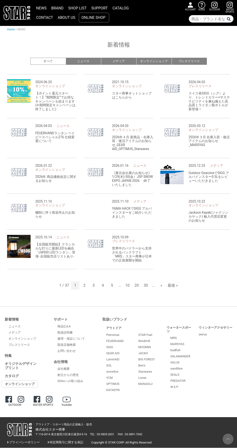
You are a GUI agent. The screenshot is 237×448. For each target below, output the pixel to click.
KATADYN (113, 390)
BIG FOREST (146, 359)
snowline (112, 372)
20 (137, 285)
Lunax (142, 378)
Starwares (145, 372)
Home (11, 29)
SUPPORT (99, 8)
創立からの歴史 (68, 375)
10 (127, 285)
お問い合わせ (66, 351)
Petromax (112, 335)
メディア (118, 61)
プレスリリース (189, 61)
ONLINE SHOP (93, 17)
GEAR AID (113, 353)
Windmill (144, 341)
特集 (8, 356)
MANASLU (145, 384)
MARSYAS (177, 344)
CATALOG (120, 8)
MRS (173, 338)
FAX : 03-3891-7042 (130, 434)
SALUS (175, 362)
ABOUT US (66, 17)
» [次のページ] (161, 285)
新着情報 (12, 320)
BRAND (57, 8)
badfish (175, 350)
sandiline (176, 369)
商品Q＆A (64, 326)
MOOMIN (144, 347)
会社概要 (63, 369)
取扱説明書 (65, 332)
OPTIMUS (112, 384)
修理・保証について (71, 339)
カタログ (12, 376)
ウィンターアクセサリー (215, 328)
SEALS (174, 375)
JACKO (143, 353)
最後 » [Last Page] (173, 285)
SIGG (109, 347)
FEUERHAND (115, 341)
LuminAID (112, 359)
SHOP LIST (77, 8)
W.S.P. (174, 387)
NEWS (41, 8)
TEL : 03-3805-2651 (102, 434)
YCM (109, 378)
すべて (48, 61)
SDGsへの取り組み (70, 381)
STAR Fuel (145, 335)
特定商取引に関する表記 (66, 442)
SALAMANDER (180, 356)
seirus (203, 334)
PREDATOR (177, 381)
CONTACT (44, 17)
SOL (109, 365)
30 (146, 285)
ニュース (83, 61)
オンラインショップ (154, 61)
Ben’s (141, 365)
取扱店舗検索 (66, 345)
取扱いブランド (114, 320)
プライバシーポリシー (24, 442)
